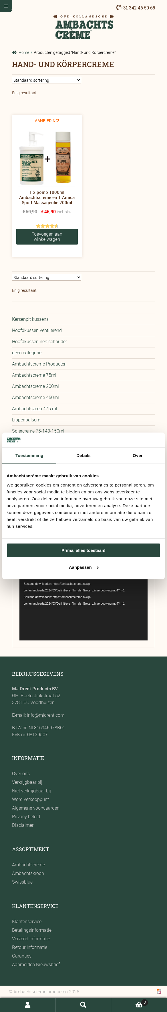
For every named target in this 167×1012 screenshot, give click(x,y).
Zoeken (84, 1005)
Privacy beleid (26, 816)
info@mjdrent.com (45, 715)
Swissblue (22, 882)
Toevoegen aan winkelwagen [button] (47, 236)
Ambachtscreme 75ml (34, 375)
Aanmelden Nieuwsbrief (36, 964)
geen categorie (26, 352)
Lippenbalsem (26, 420)
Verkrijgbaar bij (27, 782)
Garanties (21, 956)
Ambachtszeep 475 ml (34, 408)
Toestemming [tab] (29, 455)
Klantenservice (26, 921)
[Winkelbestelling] (46, 80)
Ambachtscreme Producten (39, 364)
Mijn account (28, 1005)
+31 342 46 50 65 (138, 8)
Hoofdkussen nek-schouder (39, 341)
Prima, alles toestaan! (83, 550)
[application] (83, 604)
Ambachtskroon (28, 873)
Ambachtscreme (28, 864)
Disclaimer (22, 825)
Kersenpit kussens (30, 319)
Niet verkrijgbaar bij (31, 791)
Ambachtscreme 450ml (35, 397)
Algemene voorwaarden (35, 808)
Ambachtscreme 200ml (35, 386)
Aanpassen (84, 567)
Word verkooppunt (30, 799)
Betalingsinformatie (31, 930)
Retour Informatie (29, 947)
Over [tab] (138, 455)
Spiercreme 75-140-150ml (38, 431)
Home (24, 52)
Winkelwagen (129, 1002)
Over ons (21, 773)
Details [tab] (83, 455)
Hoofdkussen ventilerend (37, 330)
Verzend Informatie (31, 938)
